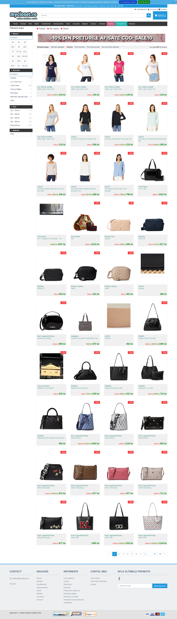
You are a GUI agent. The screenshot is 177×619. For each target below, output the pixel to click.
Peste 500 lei (21, 125)
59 (160, 554)
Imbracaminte (58, 24)
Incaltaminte (45, 24)
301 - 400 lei (21, 118)
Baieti (37, 24)
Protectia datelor (70, 594)
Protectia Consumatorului (74, 600)
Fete (30, 24)
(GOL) (160, 15)
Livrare (66, 581)
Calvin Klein (21, 85)
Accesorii (76, 24)
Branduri (132, 24)
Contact (13, 584)
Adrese (93, 584)
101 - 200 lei (21, 110)
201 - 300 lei (21, 114)
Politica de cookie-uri (72, 591)
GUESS (21, 78)
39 (13, 61)
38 (13, 56)
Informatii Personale (99, 581)
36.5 (24, 47)
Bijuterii (85, 24)
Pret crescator (80, 47)
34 (19, 42)
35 (25, 42)
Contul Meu (95, 578)
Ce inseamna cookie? (128, 2)
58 (155, 554)
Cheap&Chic (121, 24)
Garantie (67, 587)
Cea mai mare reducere (110, 47)
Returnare (68, 584)
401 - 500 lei (21, 122)
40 (25, 61)
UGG (21, 100)
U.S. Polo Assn (21, 82)
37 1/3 (18, 52)
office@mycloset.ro (19, 578)
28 (13, 42)
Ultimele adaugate (57, 47)
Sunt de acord (144, 2)
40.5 (12, 66)
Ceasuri (93, 24)
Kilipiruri (111, 24)
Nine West (21, 93)
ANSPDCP (68, 603)
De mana (52, 28)
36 (19, 47)
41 (19, 66)
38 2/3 (25, 56)
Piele (21, 134)
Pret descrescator (93, 47)
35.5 (12, 47)
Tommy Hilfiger (21, 89)
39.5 (18, 61)
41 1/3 (25, 66)
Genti (68, 24)
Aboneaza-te (160, 586)
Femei (15, 24)
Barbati (23, 24)
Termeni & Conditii (71, 597)
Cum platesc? (69, 578)
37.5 (24, 52)
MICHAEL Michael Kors (21, 97)
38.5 (18, 56)
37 (13, 52)
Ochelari (102, 24)
